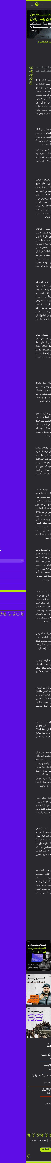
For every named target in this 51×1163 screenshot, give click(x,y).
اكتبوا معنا (16, 1140)
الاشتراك (20, 1149)
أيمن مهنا (36, 1059)
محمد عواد (36, 1069)
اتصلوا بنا (45, 1143)
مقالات (47, 1140)
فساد (42, 912)
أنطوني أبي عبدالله (34, 1103)
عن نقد (8, 1140)
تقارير (41, 1140)
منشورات (33, 1140)
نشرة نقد (25, 1140)
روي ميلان (39, 53)
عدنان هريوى (35, 1093)
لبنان (38, 912)
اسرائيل (47, 912)
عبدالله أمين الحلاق (33, 1083)
